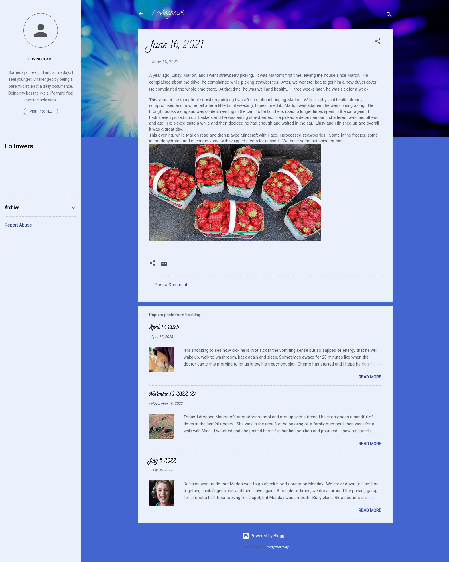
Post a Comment (171, 284)
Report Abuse (18, 225)
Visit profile (41, 111)
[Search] (389, 15)
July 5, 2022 (162, 461)
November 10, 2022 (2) (172, 395)
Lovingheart (167, 13)
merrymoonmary (278, 547)
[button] (377, 42)
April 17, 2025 (164, 328)
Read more (370, 377)
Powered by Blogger (265, 535)
